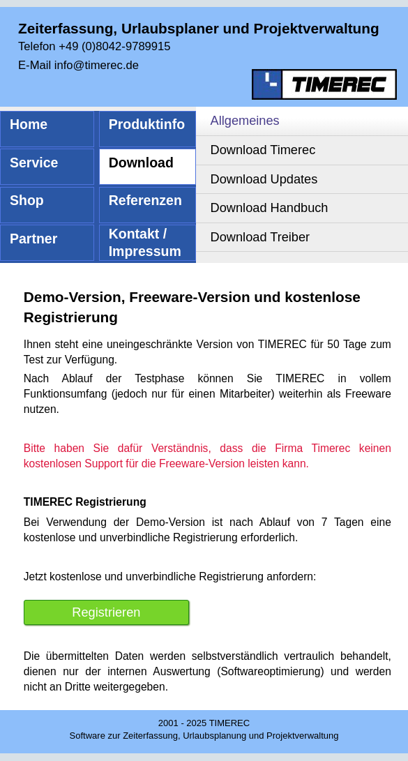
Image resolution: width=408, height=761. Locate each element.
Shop (27, 200)
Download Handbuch (269, 208)
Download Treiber (260, 237)
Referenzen (145, 200)
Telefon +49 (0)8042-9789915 (94, 46)
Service (34, 162)
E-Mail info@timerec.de (78, 65)
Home (28, 124)
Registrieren (106, 612)
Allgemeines (245, 121)
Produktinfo (147, 124)
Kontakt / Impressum (145, 242)
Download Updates (264, 179)
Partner (33, 238)
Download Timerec (263, 150)
